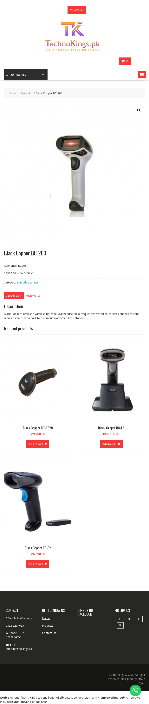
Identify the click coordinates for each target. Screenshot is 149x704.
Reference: (10, 265)
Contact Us (49, 633)
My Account (76, 10)
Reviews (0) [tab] (32, 295)
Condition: (10, 273)
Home (46, 618)
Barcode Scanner (27, 282)
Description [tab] (13, 295)
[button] (142, 74)
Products (47, 625)
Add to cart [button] (36, 444)
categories (16, 75)
